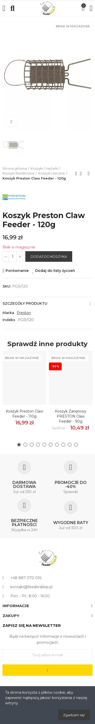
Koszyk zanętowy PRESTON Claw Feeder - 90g (70, 416)
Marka (8, 313)
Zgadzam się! (74, 715)
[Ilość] (13, 256)
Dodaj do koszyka (49, 256)
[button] (19, 445)
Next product (88, 173)
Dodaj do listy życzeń (55, 270)
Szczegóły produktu (25, 303)
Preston (24, 313)
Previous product (76, 173)
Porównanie (17, 270)
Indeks (9, 320)
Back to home (82, 173)
